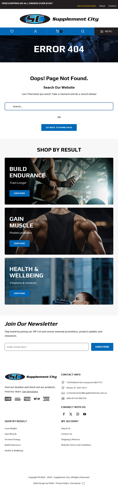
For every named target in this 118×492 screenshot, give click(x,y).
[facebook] (64, 414)
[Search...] (59, 106)
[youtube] (84, 414)
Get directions (30, 391)
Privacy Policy (62, 483)
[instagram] (77, 414)
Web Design (39, 483)
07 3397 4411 (80, 387)
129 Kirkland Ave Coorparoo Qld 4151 (84, 382)
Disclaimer (75, 483)
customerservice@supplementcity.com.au (86, 393)
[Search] (9, 106)
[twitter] (70, 414)
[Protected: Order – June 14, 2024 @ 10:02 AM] (31, 374)
